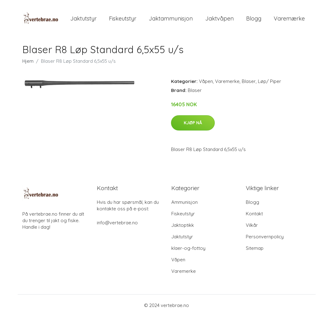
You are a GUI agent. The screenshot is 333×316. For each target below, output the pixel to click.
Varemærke (289, 18)
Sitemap (254, 248)
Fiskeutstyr (122, 18)
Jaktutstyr (83, 18)
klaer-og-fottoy (188, 248)
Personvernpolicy (265, 237)
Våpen (206, 81)
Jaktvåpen (219, 18)
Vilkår (252, 225)
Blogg (253, 18)
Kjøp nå (193, 123)
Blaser (249, 81)
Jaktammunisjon (171, 18)
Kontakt (254, 214)
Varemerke (227, 81)
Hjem (28, 61)
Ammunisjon (184, 202)
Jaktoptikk (182, 225)
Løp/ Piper (269, 81)
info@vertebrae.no (117, 223)
